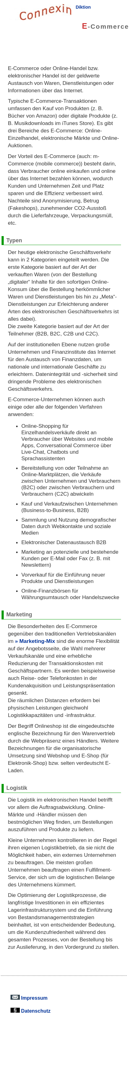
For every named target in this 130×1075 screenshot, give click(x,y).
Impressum (29, 998)
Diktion (83, 7)
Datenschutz (31, 1011)
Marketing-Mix (37, 641)
